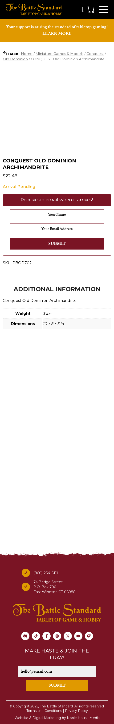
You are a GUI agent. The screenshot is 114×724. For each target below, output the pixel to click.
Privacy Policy (76, 711)
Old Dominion (15, 59)
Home (27, 53)
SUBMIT (57, 685)
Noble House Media (83, 718)
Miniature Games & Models (59, 53)
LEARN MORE (57, 33)
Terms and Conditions (44, 711)
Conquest (95, 53)
